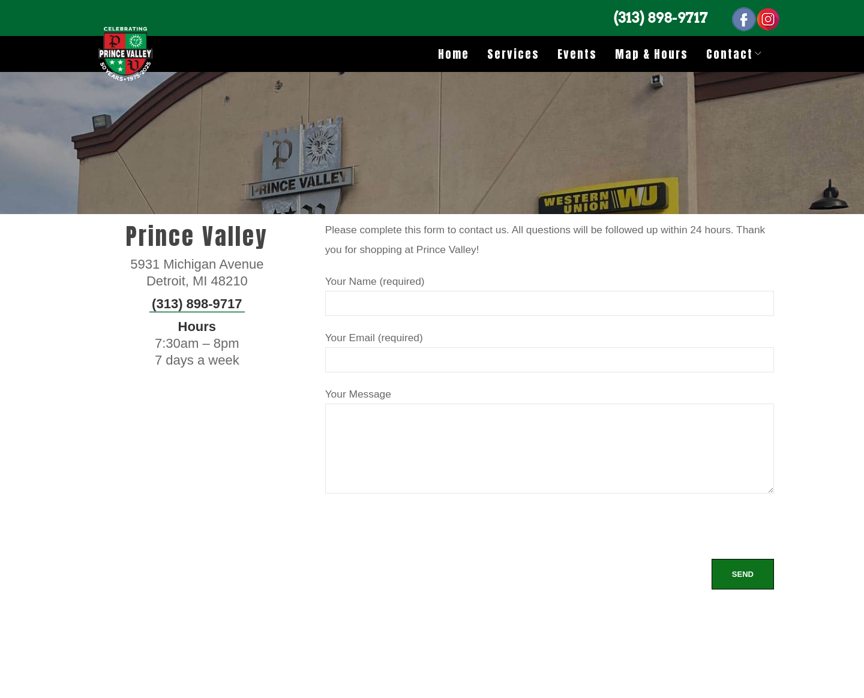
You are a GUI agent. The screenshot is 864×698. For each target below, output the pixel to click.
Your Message (549, 442)
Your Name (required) (549, 291)
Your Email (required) (549, 348)
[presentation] (416, 535)
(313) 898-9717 (660, 17)
